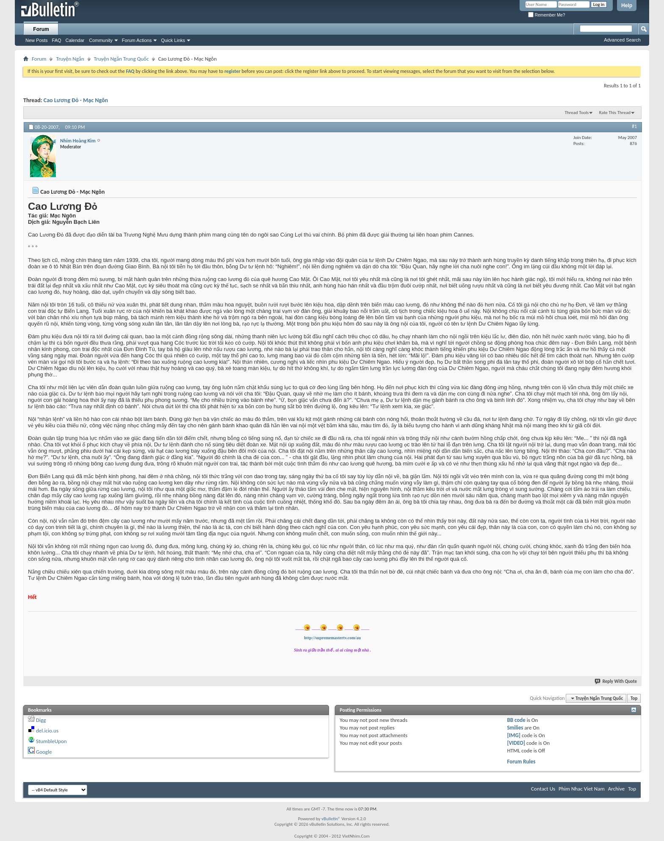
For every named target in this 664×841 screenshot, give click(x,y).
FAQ (56, 40)
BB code (516, 720)
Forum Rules (521, 761)
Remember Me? (546, 15)
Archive (616, 788)
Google (44, 752)
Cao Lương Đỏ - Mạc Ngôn (76, 100)
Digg (41, 720)
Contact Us (543, 788)
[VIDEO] (516, 743)
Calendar (75, 40)
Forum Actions (137, 40)
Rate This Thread (615, 112)
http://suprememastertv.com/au (332, 637)
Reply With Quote (616, 681)
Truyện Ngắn (70, 59)
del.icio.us (47, 730)
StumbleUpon (51, 741)
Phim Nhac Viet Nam (582, 788)
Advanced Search (622, 39)
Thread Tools (576, 112)
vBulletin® (330, 819)
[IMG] (513, 735)
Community (101, 40)
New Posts (36, 40)
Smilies (515, 727)
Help (626, 5)
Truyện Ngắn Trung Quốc (121, 59)
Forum (41, 29)
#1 (634, 126)
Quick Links (173, 40)
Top (634, 698)
